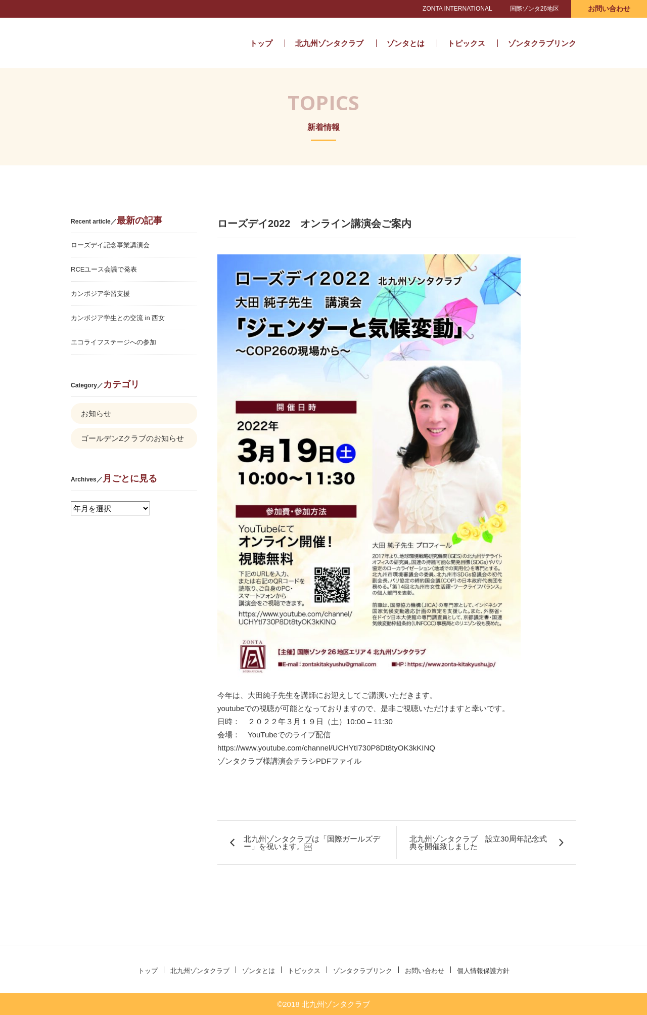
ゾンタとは (406, 43)
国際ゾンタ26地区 (534, 8)
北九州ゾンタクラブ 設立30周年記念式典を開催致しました (478, 842)
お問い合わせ (609, 9)
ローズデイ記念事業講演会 (110, 245)
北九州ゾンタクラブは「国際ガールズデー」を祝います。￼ (312, 842)
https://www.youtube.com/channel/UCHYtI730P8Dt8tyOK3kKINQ (326, 747)
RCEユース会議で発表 (104, 269)
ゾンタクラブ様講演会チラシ (266, 761)
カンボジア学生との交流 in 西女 (118, 318)
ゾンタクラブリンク (542, 43)
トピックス (466, 43)
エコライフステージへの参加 (113, 342)
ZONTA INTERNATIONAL (457, 8)
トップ (261, 43)
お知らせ (96, 413)
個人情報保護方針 (483, 971)
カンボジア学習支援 (100, 293)
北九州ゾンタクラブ (138, 43)
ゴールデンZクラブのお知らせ (132, 438)
